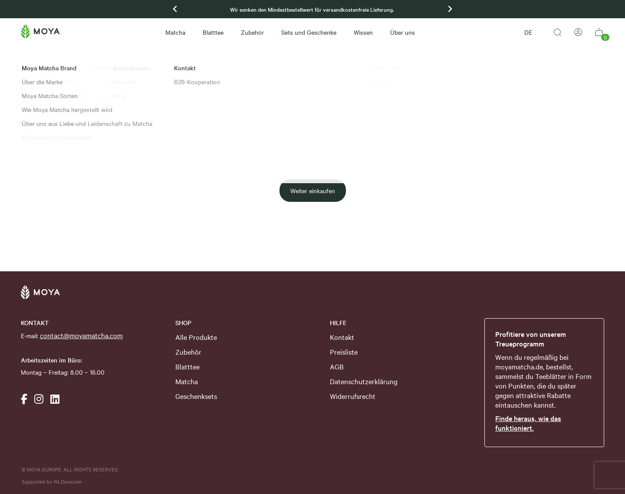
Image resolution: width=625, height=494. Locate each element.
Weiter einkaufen (312, 190)
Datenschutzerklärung (364, 381)
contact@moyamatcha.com (81, 335)
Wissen (363, 32)
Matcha (175, 32)
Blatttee (213, 32)
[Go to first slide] (449, 9)
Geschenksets (196, 396)
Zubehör (252, 32)
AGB (337, 366)
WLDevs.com (67, 481)
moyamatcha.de (519, 366)
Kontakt (342, 337)
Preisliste (344, 351)
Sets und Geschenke (308, 32)
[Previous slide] (175, 9)
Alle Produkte (196, 337)
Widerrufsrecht (352, 396)
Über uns (402, 32)
